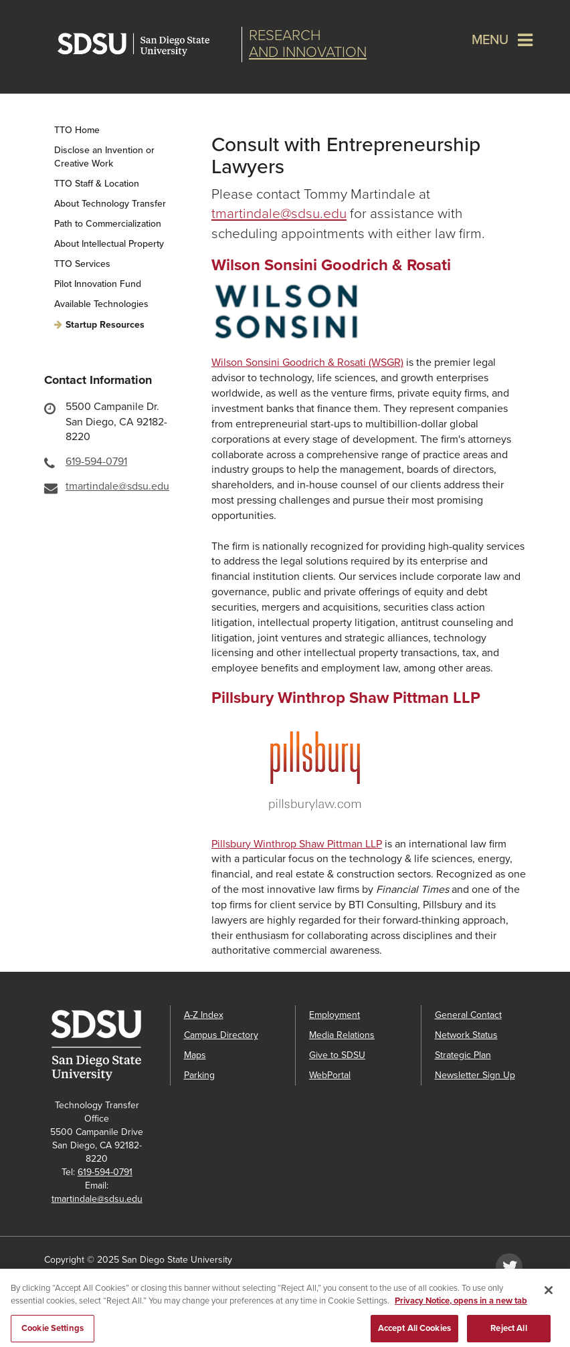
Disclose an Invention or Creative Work (104, 156)
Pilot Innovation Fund (97, 284)
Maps (195, 1055)
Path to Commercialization (107, 223)
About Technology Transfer (110, 203)
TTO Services (82, 264)
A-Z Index (203, 1015)
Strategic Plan (463, 1055)
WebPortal (330, 1075)
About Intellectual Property (109, 243)
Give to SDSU (337, 1055)
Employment (334, 1015)
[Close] (548, 1295)
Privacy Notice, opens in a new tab (461, 1305)
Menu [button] (490, 40)
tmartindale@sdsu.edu (117, 486)
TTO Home (77, 130)
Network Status (466, 1035)
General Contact (468, 1015)
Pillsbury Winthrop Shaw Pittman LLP (296, 844)
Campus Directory (221, 1035)
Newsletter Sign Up (475, 1075)
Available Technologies (101, 304)
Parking (199, 1075)
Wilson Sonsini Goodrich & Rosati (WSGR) (307, 362)
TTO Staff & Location (96, 183)
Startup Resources (105, 324)
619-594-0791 (96, 461)
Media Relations (342, 1035)
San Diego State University (146, 44)
